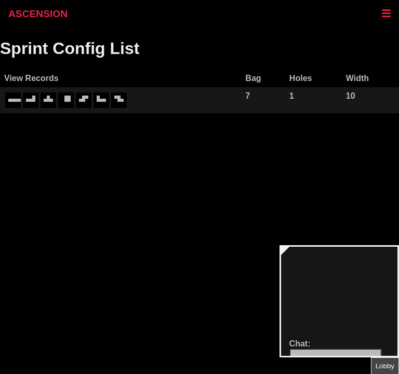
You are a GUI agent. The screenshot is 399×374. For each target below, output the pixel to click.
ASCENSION (38, 13)
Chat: (300, 343)
